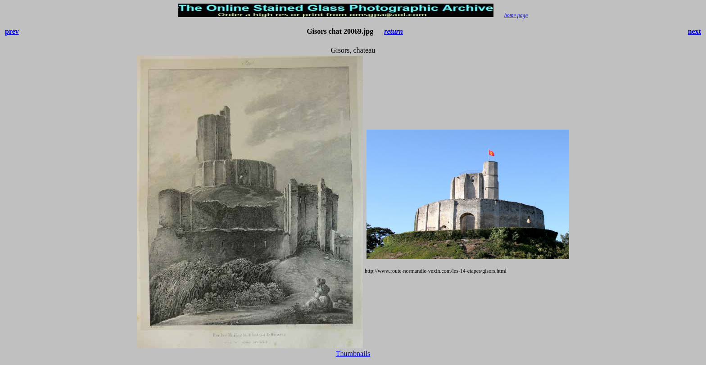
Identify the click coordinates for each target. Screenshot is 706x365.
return (393, 31)
